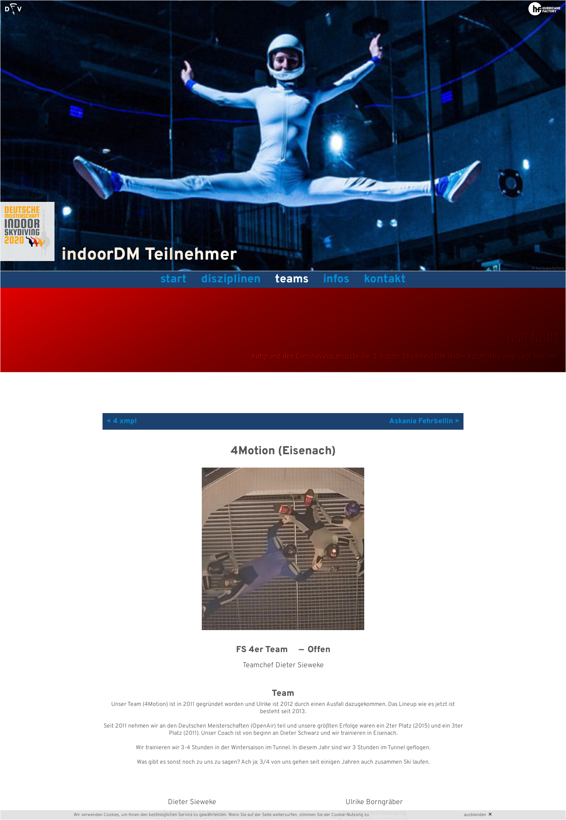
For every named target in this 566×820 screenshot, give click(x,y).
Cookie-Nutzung (347, 815)
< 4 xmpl (121, 421)
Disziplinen (231, 279)
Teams (292, 279)
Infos (336, 279)
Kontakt (385, 279)
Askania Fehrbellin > (424, 421)
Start (173, 279)
